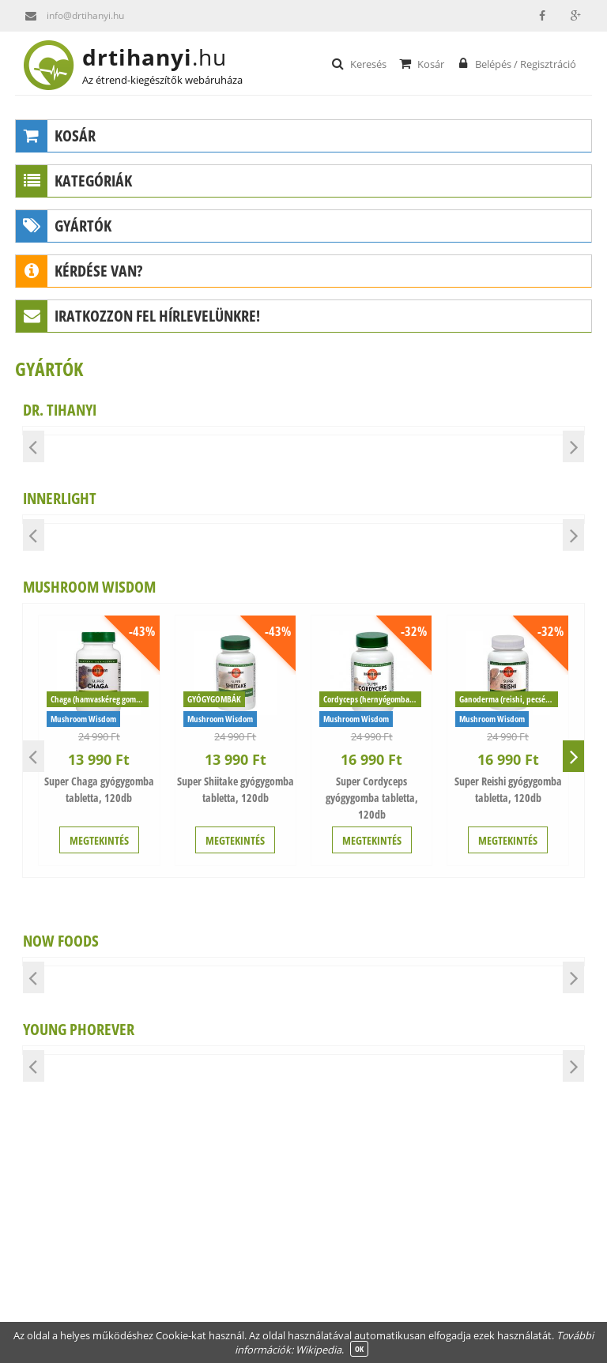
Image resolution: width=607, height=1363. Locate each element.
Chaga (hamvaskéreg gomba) (99, 699)
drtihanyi (167, 57)
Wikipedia (318, 1349)
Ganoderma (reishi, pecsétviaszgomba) (508, 699)
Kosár (421, 63)
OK (359, 1348)
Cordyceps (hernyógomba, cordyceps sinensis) (372, 699)
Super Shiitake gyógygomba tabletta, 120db (235, 789)
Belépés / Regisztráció (515, 63)
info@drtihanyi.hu (69, 16)
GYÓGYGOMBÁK (214, 699)
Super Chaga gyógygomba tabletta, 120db (99, 789)
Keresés (358, 63)
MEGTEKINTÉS (99, 840)
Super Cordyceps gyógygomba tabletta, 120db (372, 798)
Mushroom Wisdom (83, 719)
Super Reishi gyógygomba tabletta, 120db (508, 789)
